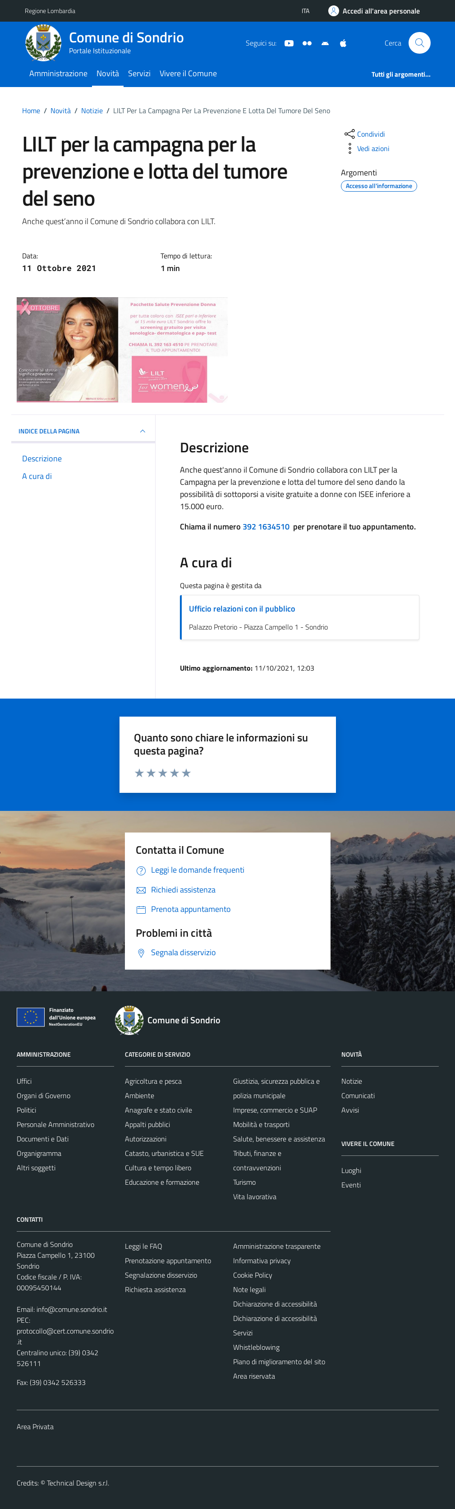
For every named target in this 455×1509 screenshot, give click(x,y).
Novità (108, 73)
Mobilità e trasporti (261, 1124)
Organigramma (39, 1153)
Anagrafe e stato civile (158, 1109)
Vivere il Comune (188, 73)
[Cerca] (419, 43)
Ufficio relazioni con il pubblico (242, 609)
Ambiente (139, 1095)
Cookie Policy (252, 1275)
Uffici (24, 1081)
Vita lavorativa (254, 1196)
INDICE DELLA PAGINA (83, 431)
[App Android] (322, 42)
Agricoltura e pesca (153, 1081)
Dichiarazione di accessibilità (275, 1303)
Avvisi (350, 1109)
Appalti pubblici (147, 1124)
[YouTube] (285, 42)
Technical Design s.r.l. (78, 1482)
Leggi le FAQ (143, 1246)
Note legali (249, 1289)
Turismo (244, 1182)
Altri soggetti (36, 1167)
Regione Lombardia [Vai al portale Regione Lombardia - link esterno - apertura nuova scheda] (50, 10)
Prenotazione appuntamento (168, 1260)
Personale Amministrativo (55, 1124)
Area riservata (254, 1376)
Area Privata (35, 1426)
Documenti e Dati (43, 1138)
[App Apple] (340, 42)
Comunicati (358, 1095)
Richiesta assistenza (155, 1289)
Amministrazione (58, 73)
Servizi (139, 73)
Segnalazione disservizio (161, 1275)
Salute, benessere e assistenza (279, 1138)
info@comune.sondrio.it (72, 1309)
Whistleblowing (256, 1347)
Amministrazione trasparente (277, 1246)
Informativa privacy (262, 1260)
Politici (26, 1109)
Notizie (351, 1081)
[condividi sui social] (364, 134)
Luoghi (351, 1170)
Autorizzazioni (145, 1138)
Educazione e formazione (162, 1182)
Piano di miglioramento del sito (279, 1361)
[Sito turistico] (303, 42)
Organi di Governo (43, 1095)
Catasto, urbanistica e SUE (164, 1153)
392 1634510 (266, 526)
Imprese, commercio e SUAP (275, 1109)
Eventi (351, 1184)
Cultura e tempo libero (158, 1167)
